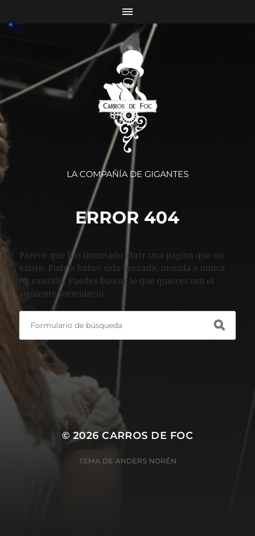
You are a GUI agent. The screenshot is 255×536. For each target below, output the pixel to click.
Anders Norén (146, 461)
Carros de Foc (147, 435)
